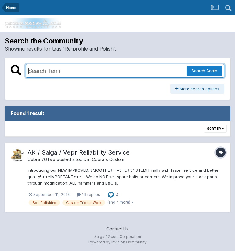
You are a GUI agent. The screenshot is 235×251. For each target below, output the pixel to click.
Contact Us (117, 228)
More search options (197, 88)
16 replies (88, 194)
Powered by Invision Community (117, 242)
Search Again (204, 70)
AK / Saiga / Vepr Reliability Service (79, 152)
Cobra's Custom (108, 159)
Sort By (215, 128)
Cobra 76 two (41, 159)
